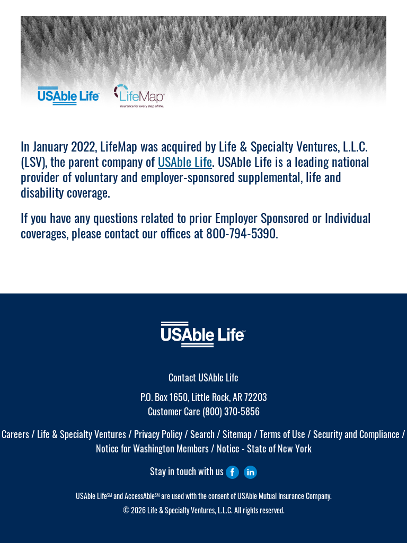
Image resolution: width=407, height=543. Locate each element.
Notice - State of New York (264, 448)
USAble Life (185, 161)
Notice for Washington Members (152, 448)
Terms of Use (282, 434)
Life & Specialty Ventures (81, 434)
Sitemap (237, 434)
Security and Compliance (356, 434)
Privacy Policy (158, 434)
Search (202, 434)
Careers (15, 434)
